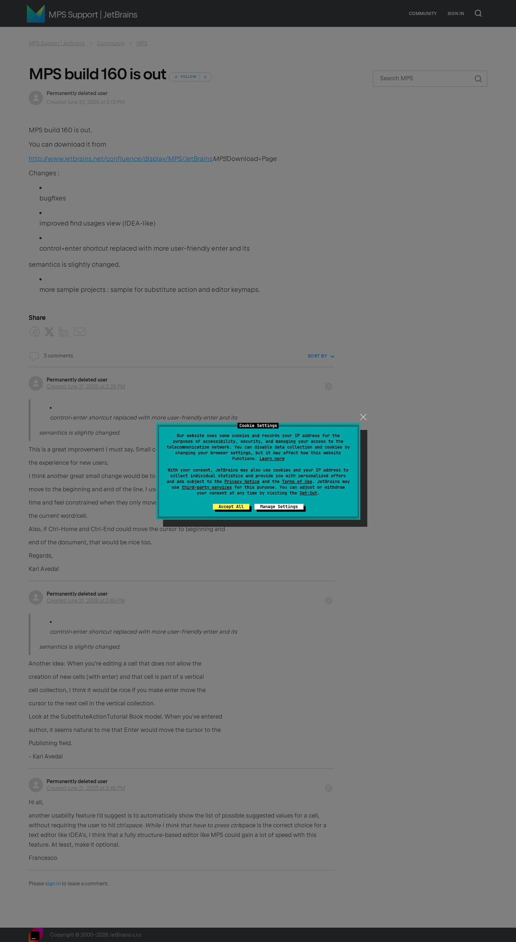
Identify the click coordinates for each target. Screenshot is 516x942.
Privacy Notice (241, 481)
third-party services (207, 487)
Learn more (272, 458)
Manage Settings (279, 507)
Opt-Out (308, 493)
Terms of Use (297, 481)
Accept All (231, 507)
